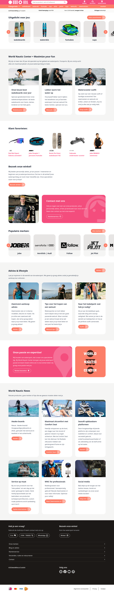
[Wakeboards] (19, 110)
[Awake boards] (24, 428)
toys (66, 6)
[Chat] (13, 535)
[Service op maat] (24, 487)
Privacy (94, 589)
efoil (55, 6)
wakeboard (26, 6)
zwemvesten (83, 6)
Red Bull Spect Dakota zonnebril (15, 154)
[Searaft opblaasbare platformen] (90, 428)
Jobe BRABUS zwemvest (94, 154)
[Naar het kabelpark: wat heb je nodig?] (90, 308)
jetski (61, 6)
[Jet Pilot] (95, 245)
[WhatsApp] (43, 535)
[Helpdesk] (92, 2)
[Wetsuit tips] (52, 329)
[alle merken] (98, 231)
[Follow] (70, 245)
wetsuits (74, 6)
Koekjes (103, 589)
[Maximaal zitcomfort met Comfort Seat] (57, 428)
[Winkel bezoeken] (22, 371)
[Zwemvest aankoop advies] (24, 308)
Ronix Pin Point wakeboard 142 (55, 154)
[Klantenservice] (54, 216)
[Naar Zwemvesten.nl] (55, 501)
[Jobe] (20, 245)
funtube (44, 6)
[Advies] (17, 329)
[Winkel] (84, 2)
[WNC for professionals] (57, 487)
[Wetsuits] (51, 110)
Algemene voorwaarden (81, 589)
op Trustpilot (17, 11)
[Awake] (17, 438)
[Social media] (90, 487)
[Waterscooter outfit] (90, 91)
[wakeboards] (20, 32)
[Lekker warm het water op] (57, 91)
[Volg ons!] (84, 499)
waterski (36, 6)
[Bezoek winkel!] (17, 185)
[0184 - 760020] (27, 535)
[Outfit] (83, 327)
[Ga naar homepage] (18, 2)
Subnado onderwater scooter (76, 154)
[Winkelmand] (102, 2)
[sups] (95, 32)
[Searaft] (83, 449)
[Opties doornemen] (21, 509)
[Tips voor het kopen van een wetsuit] (57, 308)
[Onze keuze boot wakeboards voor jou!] (24, 91)
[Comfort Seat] (52, 452)
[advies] (100, 270)
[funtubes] (70, 32)
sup (50, 6)
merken (103, 6)
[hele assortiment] (96, 17)
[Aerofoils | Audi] (45, 245)
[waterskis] (45, 32)
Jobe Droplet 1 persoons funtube (35, 154)
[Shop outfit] (85, 109)
